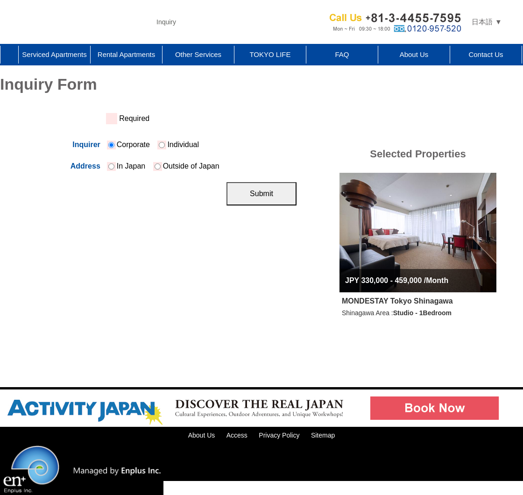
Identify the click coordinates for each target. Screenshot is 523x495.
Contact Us (485, 54)
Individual (179, 144)
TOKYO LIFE (269, 54)
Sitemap (323, 435)
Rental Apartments (126, 54)
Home (9, 55)
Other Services (198, 54)
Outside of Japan (187, 166)
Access (236, 435)
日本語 (482, 22)
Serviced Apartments (54, 54)
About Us (414, 54)
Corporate (129, 144)
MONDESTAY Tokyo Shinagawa (397, 301)
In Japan (126, 166)
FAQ (342, 54)
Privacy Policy (279, 435)
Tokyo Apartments (74, 22)
